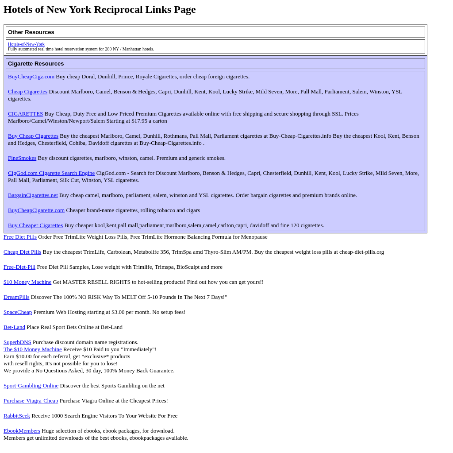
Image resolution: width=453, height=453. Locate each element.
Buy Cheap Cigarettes (33, 135)
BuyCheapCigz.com (31, 76)
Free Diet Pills (20, 236)
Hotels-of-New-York (26, 44)
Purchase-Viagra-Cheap (31, 400)
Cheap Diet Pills (22, 251)
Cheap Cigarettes (27, 91)
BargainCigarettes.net (33, 195)
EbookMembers (22, 430)
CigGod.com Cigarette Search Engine (51, 173)
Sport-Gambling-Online (31, 385)
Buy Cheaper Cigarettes (35, 225)
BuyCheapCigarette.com (36, 210)
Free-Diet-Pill (19, 266)
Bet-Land (14, 327)
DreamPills (17, 297)
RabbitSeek (17, 415)
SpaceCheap (18, 312)
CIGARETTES (25, 113)
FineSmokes (22, 158)
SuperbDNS (17, 342)
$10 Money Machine (27, 282)
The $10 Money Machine (33, 349)
